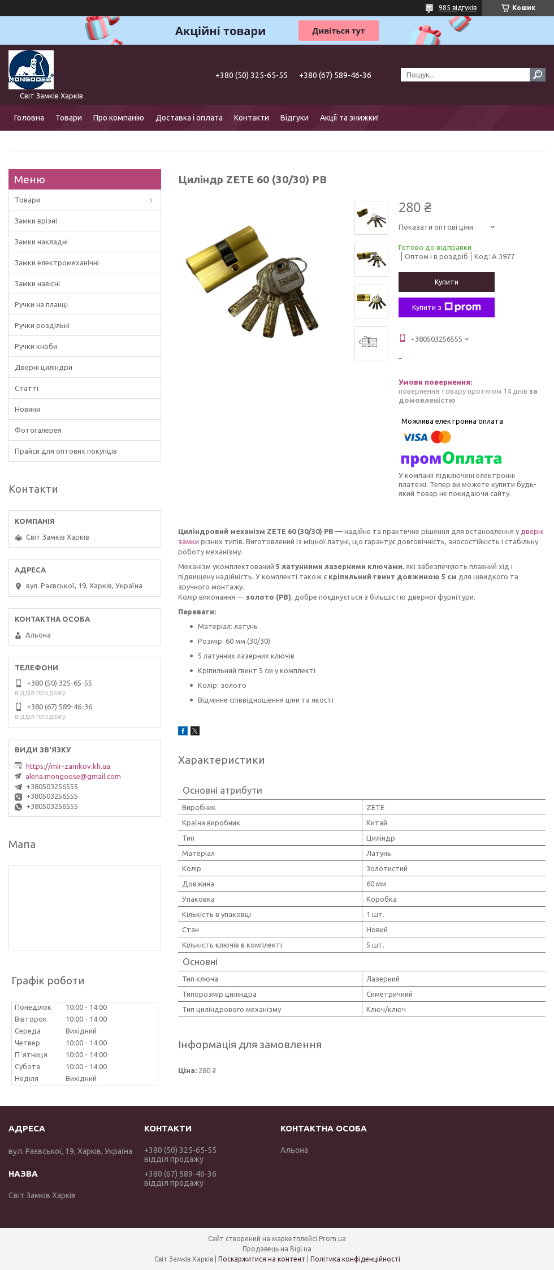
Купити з (446, 307)
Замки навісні (37, 283)
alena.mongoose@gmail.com (73, 776)
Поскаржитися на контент (261, 1259)
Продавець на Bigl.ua (277, 1248)
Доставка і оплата (189, 117)
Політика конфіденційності (355, 1259)
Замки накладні (41, 242)
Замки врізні (36, 221)
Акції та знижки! (349, 117)
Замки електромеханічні (57, 262)
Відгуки (294, 117)
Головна (29, 117)
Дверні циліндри (43, 367)
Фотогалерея (38, 430)
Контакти (251, 117)
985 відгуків (458, 7)
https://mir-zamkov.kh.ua (68, 766)
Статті (26, 388)
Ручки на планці (41, 304)
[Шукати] (538, 74)
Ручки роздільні (42, 325)
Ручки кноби (36, 346)
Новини (27, 409)
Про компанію (118, 117)
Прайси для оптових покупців (66, 451)
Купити (446, 282)
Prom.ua (332, 1238)
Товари (68, 117)
